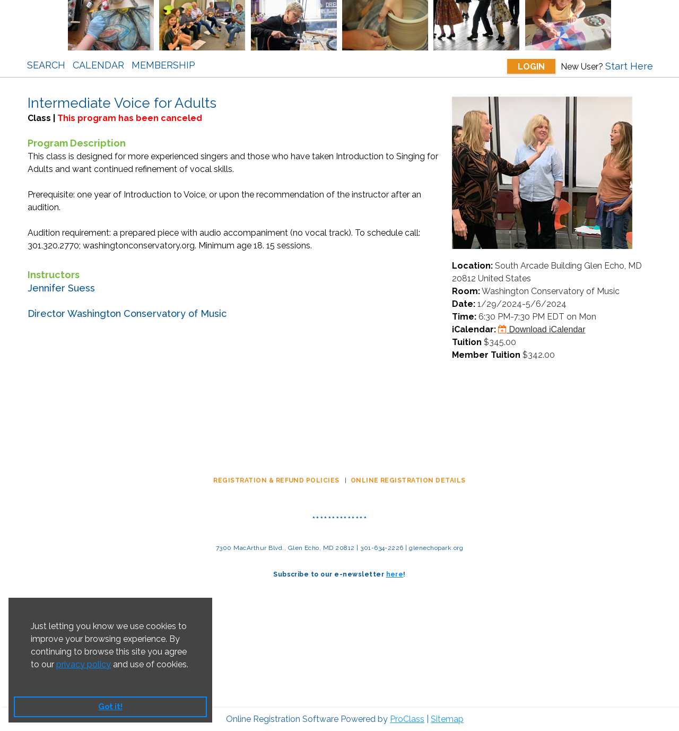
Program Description (77, 143)
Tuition (467, 342)
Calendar (98, 65)
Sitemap (447, 719)
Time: (464, 317)
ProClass (407, 719)
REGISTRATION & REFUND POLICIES (277, 480)
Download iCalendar (542, 329)
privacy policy (83, 664)
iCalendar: (474, 329)
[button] (32, 678)
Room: (466, 291)
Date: (463, 304)
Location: (472, 266)
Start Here (629, 66)
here (395, 574)
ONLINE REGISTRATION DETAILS (408, 480)
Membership (163, 65)
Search (46, 65)
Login (531, 67)
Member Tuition (486, 355)
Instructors (54, 274)
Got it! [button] (110, 706)
